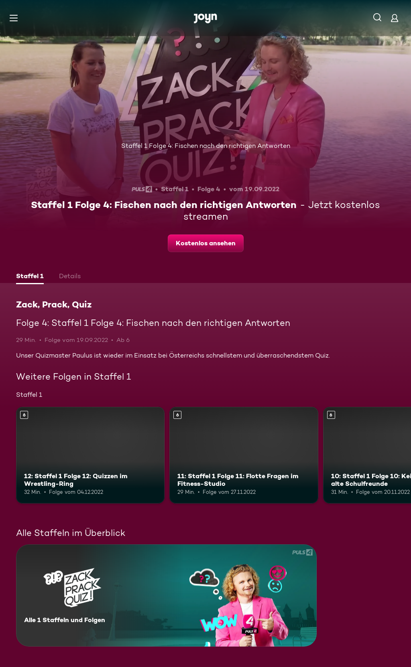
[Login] (394, 18)
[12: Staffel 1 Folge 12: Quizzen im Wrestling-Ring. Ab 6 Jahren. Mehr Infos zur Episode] (90, 455)
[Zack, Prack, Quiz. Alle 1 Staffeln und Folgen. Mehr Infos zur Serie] (166, 595)
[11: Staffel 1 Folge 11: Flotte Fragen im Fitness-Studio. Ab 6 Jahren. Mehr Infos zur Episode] (243, 455)
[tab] (29, 277)
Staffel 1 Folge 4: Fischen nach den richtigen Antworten (205, 146)
